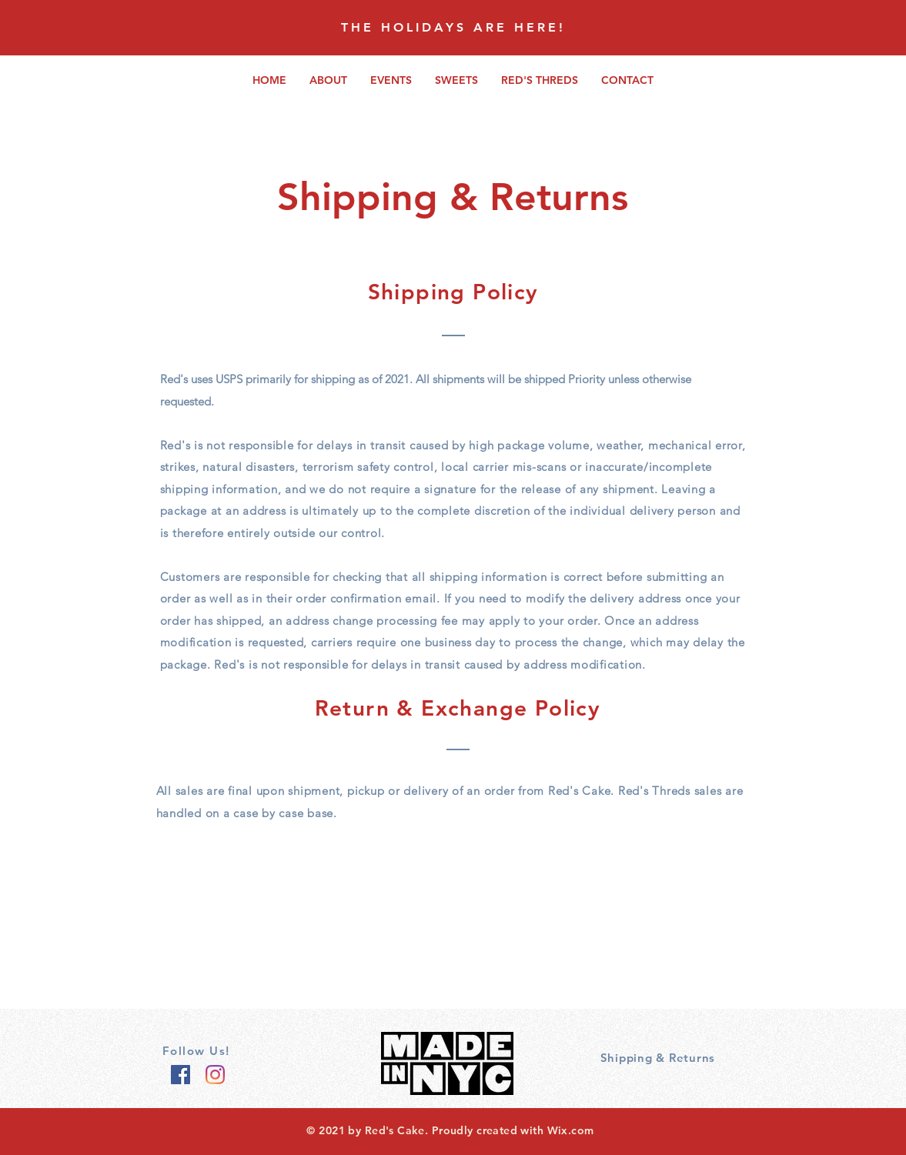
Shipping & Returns (658, 1057)
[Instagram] (215, 1074)
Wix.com (570, 1130)
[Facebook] (180, 1074)
